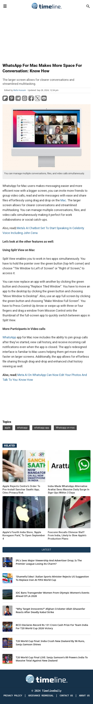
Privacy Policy (12, 695)
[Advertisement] (46, 35)
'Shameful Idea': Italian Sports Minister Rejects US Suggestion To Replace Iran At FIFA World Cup (52, 578)
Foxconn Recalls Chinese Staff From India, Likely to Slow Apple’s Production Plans (67, 535)
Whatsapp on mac (65, 427)
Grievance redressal (40, 695)
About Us (84, 695)
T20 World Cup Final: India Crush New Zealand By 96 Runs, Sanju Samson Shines (50, 642)
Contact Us (66, 695)
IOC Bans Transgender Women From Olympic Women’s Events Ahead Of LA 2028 (52, 594)
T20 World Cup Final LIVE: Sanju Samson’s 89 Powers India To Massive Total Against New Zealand (52, 659)
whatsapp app (41, 427)
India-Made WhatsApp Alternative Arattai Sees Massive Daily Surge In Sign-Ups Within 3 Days (68, 489)
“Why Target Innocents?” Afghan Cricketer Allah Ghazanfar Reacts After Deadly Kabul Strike (50, 610)
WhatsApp (9, 337)
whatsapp (22, 427)
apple (7, 427)
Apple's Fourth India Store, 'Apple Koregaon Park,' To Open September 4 (23, 535)
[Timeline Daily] (46, 678)
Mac (63, 200)
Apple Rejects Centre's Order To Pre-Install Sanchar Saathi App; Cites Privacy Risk (21, 489)
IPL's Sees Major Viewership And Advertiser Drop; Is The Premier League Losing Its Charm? (49, 562)
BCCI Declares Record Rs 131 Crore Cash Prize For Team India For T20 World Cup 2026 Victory (52, 626)
